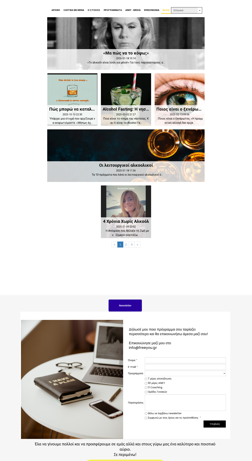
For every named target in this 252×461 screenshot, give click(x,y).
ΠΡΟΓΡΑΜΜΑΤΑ (113, 10)
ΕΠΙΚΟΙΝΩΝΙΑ (151, 10)
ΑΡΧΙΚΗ (56, 10)
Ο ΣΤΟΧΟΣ (94, 10)
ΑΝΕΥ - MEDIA (133, 10)
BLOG (166, 10)
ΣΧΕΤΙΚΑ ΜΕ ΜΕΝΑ (73, 10)
